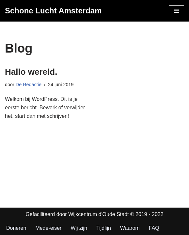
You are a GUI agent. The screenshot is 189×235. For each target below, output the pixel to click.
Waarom (130, 228)
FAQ (154, 228)
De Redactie (28, 84)
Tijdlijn (103, 228)
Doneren (16, 228)
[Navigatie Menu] (176, 10)
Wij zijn (79, 228)
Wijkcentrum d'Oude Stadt (99, 214)
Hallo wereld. (31, 72)
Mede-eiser (48, 228)
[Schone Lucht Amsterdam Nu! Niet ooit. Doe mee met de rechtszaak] (53, 11)
